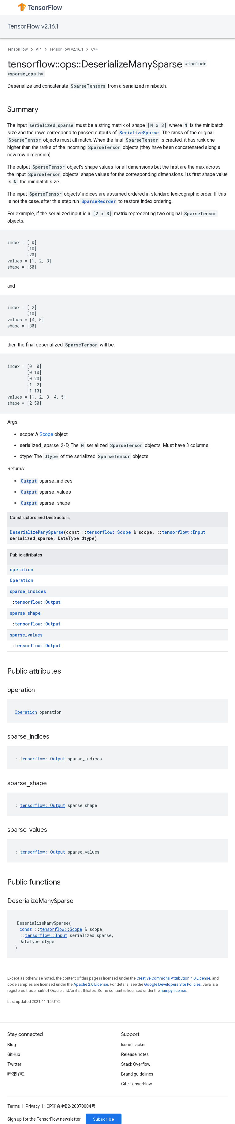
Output (29, 481)
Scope (46, 434)
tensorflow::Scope (109, 532)
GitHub (13, 1054)
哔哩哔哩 (15, 1074)
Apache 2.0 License (90, 984)
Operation (21, 580)
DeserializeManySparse (37, 532)
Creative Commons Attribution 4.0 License (173, 978)
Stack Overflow (136, 1064)
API (39, 49)
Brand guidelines (137, 1074)
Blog (11, 1044)
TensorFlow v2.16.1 (32, 26)
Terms (13, 1106)
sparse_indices (28, 591)
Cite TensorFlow (136, 1083)
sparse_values (26, 635)
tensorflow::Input (183, 532)
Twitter (14, 1064)
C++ (94, 49)
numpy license (173, 990)
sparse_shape (25, 613)
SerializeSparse (139, 133)
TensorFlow (17, 49)
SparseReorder (98, 201)
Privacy (33, 1106)
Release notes (135, 1054)
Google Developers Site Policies (172, 984)
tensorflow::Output (38, 602)
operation (21, 569)
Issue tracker (133, 1044)
